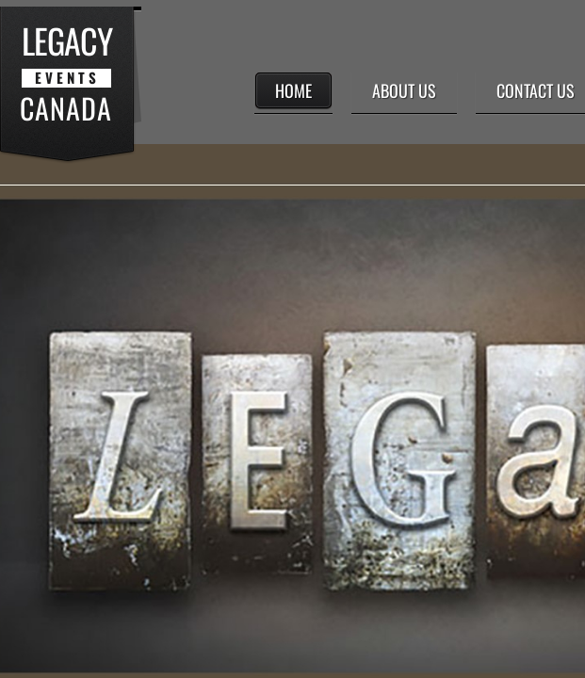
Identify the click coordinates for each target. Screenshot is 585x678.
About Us (404, 90)
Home (293, 90)
